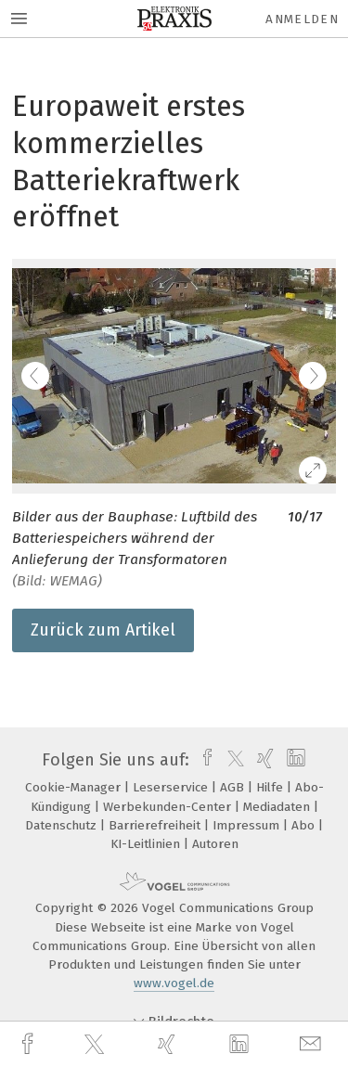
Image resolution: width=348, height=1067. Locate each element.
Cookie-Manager (74, 787)
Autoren (215, 844)
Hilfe (271, 787)
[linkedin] (241, 1045)
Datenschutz (62, 825)
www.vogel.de (174, 983)
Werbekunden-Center (169, 807)
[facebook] (29, 1044)
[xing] (169, 1044)
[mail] (313, 1044)
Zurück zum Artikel (103, 630)
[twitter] (96, 1045)
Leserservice (172, 787)
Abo (304, 825)
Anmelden (302, 19)
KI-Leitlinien (147, 844)
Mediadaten (278, 807)
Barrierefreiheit (156, 825)
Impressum (248, 825)
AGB (234, 787)
